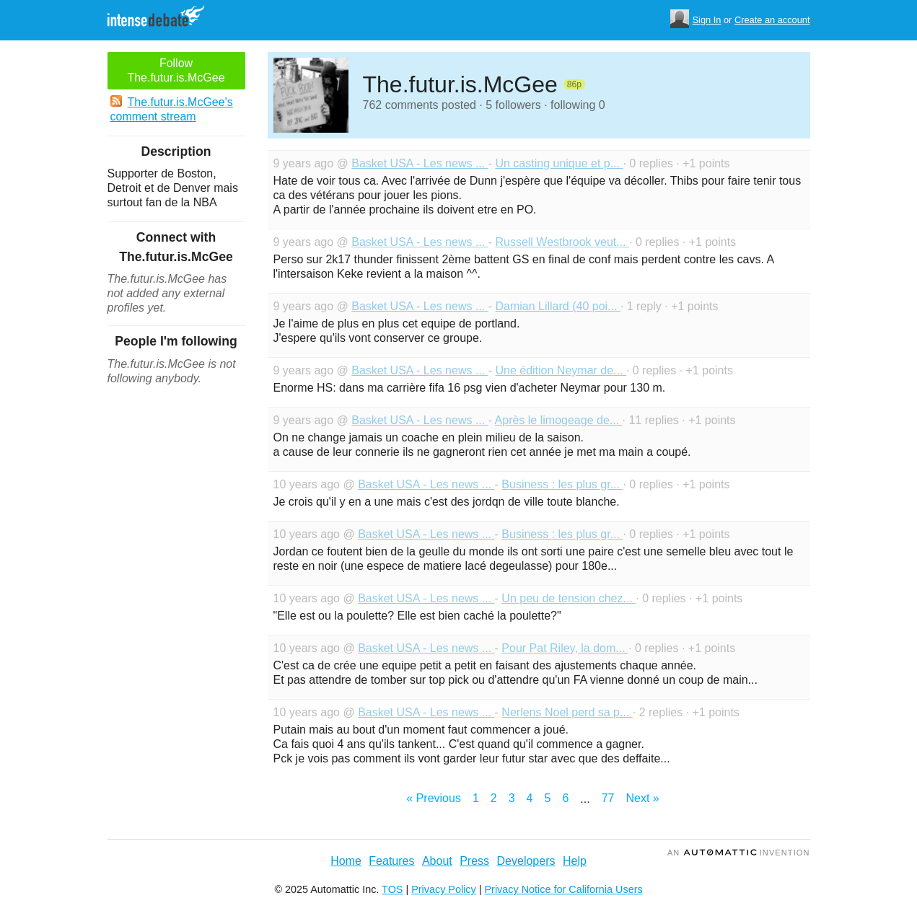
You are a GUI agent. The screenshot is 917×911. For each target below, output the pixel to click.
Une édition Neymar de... (560, 370)
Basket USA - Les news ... (419, 163)
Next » (642, 798)
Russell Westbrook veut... (562, 242)
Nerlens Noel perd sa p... (566, 712)
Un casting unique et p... (559, 163)
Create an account (772, 19)
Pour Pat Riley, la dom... (564, 648)
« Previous (433, 798)
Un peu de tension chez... (568, 598)
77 (608, 798)
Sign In (707, 19)
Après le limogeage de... (559, 420)
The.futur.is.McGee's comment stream (171, 109)
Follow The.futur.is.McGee (175, 70)
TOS (392, 889)
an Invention (738, 852)
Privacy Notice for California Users (564, 889)
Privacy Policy (443, 889)
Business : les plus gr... (562, 484)
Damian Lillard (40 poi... (557, 306)
